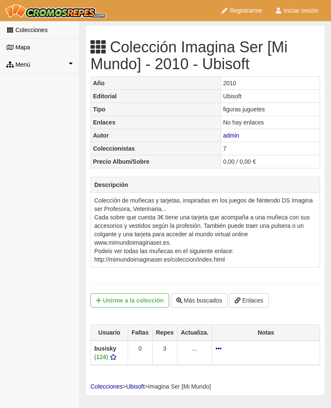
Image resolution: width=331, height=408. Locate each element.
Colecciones (27, 30)
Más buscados (199, 300)
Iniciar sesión (296, 10)
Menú (39, 64)
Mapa (18, 47)
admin (231, 135)
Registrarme (241, 10)
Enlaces (249, 300)
